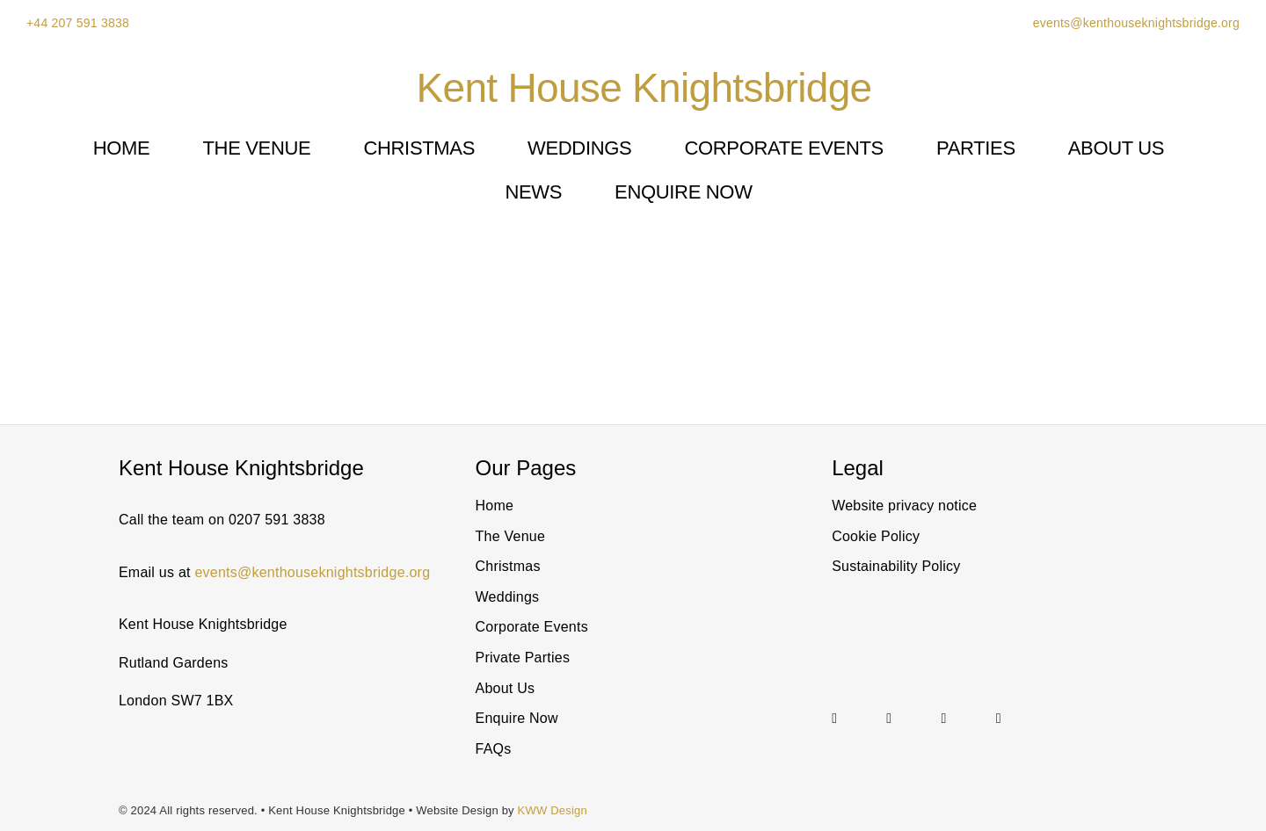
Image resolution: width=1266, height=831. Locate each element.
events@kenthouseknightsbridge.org (1135, 23)
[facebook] (998, 719)
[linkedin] (888, 719)
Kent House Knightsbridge (644, 88)
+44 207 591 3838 (77, 23)
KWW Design (552, 810)
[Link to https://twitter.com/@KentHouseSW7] (959, 719)
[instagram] (834, 719)
